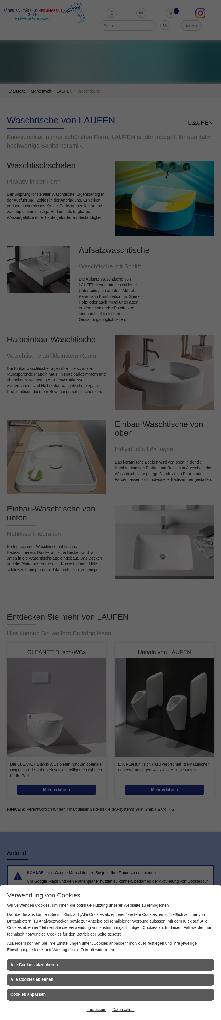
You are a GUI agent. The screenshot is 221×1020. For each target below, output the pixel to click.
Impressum (96, 1009)
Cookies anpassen (28, 994)
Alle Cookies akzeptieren (34, 964)
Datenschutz (123, 1009)
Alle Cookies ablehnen (31, 979)
